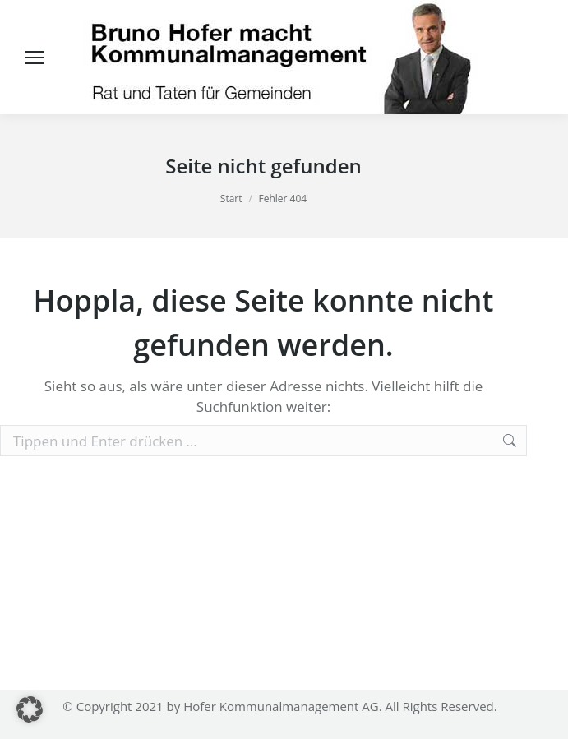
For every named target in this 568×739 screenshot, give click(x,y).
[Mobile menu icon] (34, 57)
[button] (29, 709)
